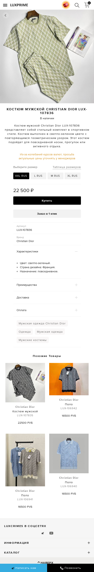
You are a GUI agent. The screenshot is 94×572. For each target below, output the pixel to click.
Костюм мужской (25, 411)
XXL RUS (21, 175)
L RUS (38, 175)
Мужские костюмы (33, 340)
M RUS (55, 175)
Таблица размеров (67, 167)
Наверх (47, 562)
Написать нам (23, 568)
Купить (47, 200)
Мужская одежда (50, 331)
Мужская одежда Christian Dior (42, 323)
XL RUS (72, 175)
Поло (69, 404)
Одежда (25, 331)
